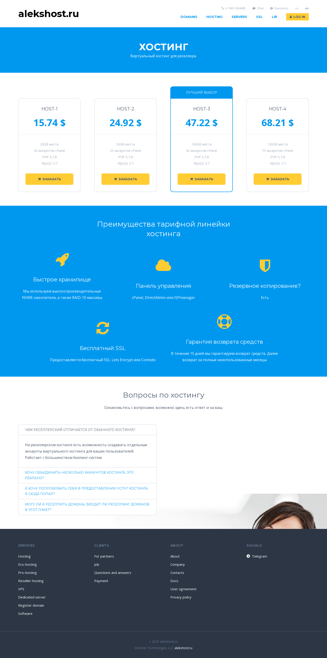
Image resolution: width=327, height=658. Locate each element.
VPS (21, 589)
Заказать (49, 179)
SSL (259, 17)
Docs (174, 580)
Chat (258, 8)
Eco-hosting (27, 564)
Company (177, 564)
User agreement (183, 589)
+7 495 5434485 (234, 8)
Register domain (31, 605)
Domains (189, 17)
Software (25, 613)
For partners (104, 556)
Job (96, 564)
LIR (274, 17)
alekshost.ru (183, 648)
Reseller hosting (31, 580)
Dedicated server (32, 597)
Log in (297, 17)
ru (296, 8)
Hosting (214, 17)
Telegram (256, 556)
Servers (239, 17)
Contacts (177, 572)
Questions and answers (112, 572)
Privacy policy (180, 597)
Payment (101, 580)
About (175, 556)
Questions (279, 8)
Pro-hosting (27, 572)
